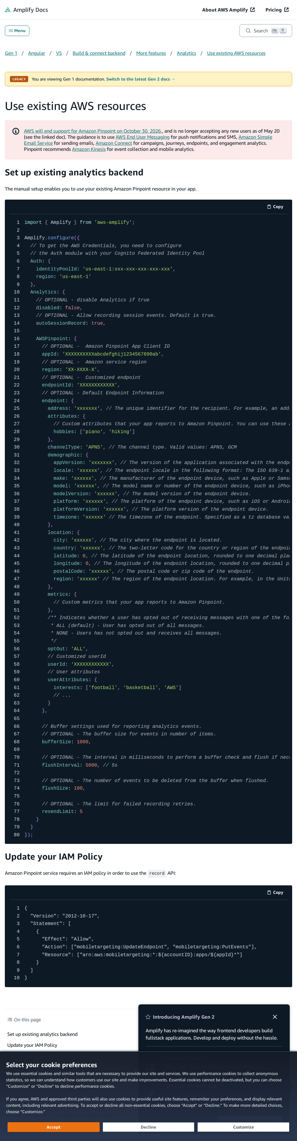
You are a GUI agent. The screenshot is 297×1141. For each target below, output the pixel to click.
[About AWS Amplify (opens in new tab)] (228, 9)
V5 (59, 53)
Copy (277, 207)
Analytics (186, 53)
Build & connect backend (99, 53)
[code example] (148, 529)
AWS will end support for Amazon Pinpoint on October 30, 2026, (93, 131)
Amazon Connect (114, 143)
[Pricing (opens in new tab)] (277, 9)
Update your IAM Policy (54, 856)
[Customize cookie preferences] (243, 1127)
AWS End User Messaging (143, 137)
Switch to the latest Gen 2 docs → (140, 79)
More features (151, 53)
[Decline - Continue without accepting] (149, 1127)
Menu (17, 30)
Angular (36, 53)
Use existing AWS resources (236, 53)
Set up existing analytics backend (74, 172)
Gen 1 (11, 53)
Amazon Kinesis (89, 149)
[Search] (265, 30)
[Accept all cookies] (54, 1127)
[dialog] (148, 1096)
